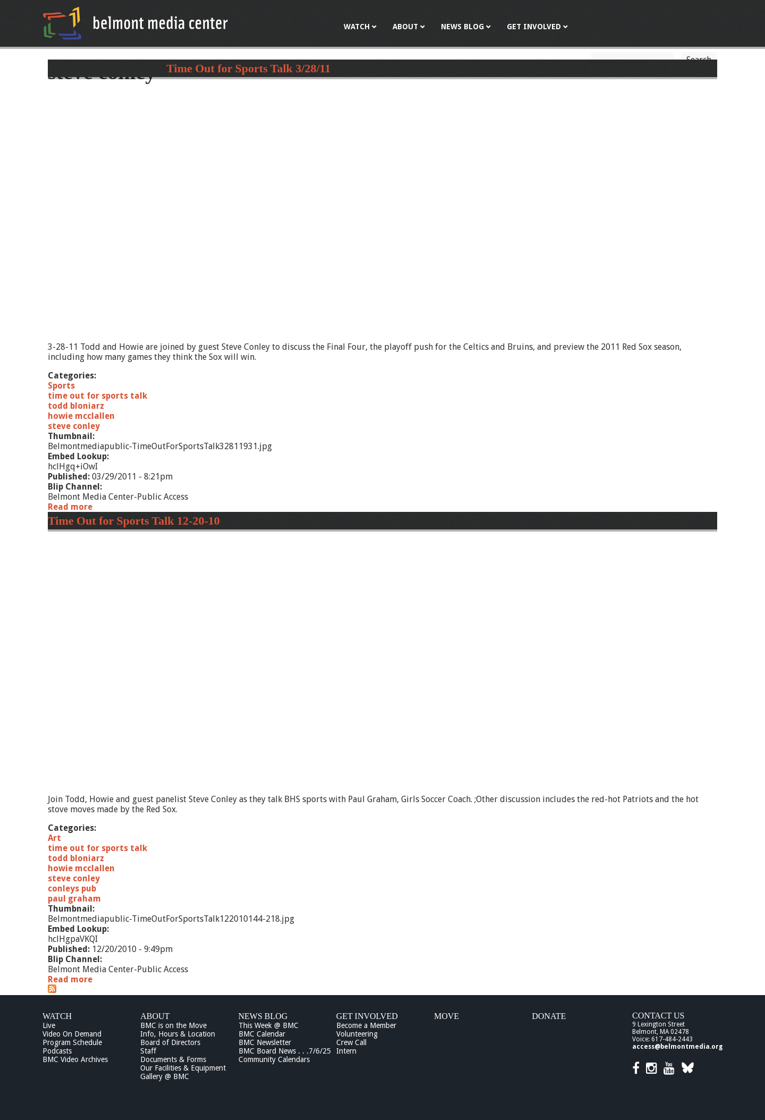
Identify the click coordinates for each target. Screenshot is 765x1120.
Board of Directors (170, 1042)
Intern (346, 1051)
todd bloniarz (76, 406)
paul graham (74, 899)
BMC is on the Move (173, 1025)
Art (54, 838)
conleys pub (72, 888)
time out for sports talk (97, 396)
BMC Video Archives (75, 1059)
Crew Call (351, 1042)
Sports (61, 386)
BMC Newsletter (265, 1042)
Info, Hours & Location (177, 1034)
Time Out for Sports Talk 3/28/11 (248, 68)
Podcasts (57, 1051)
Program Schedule (72, 1042)
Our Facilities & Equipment (183, 1068)
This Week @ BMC (269, 1025)
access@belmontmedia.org (677, 1046)
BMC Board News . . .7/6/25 (285, 1051)
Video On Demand (71, 1034)
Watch (57, 1016)
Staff (148, 1051)
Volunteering (357, 1034)
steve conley (74, 426)
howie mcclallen (81, 416)
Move (446, 1016)
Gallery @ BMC (164, 1076)
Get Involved (367, 1016)
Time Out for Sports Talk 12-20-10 (134, 520)
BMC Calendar (262, 1034)
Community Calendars (274, 1059)
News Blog (263, 1016)
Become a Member (366, 1025)
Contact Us (658, 1015)
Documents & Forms (173, 1059)
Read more (70, 507)
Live (48, 1025)
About (154, 1016)
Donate (549, 1016)
